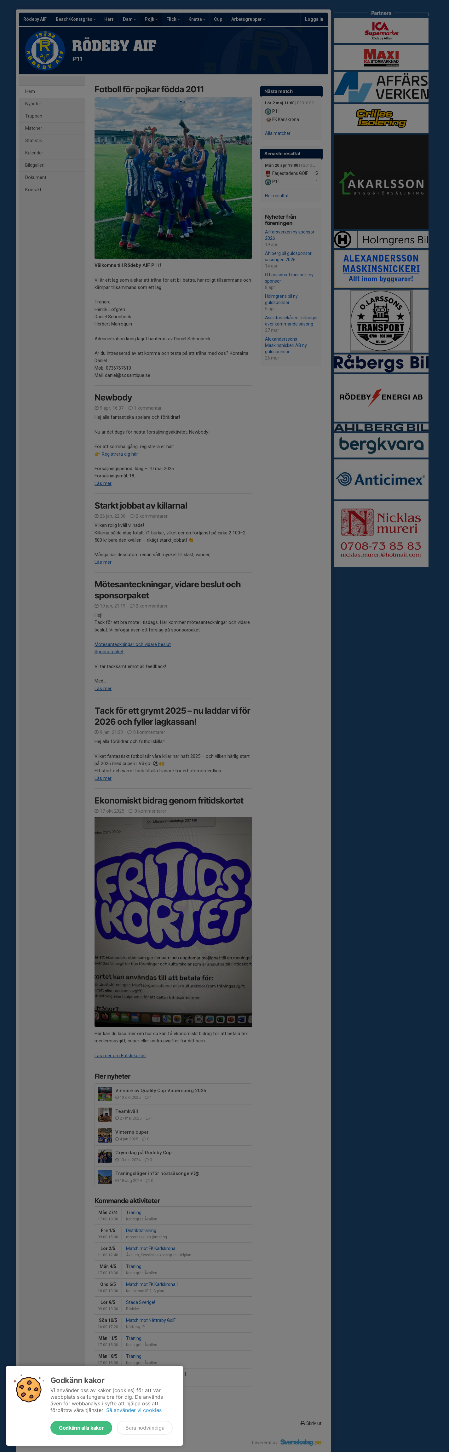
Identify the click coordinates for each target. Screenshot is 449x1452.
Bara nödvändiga (144, 1428)
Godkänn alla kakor (81, 1428)
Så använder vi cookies (134, 1410)
